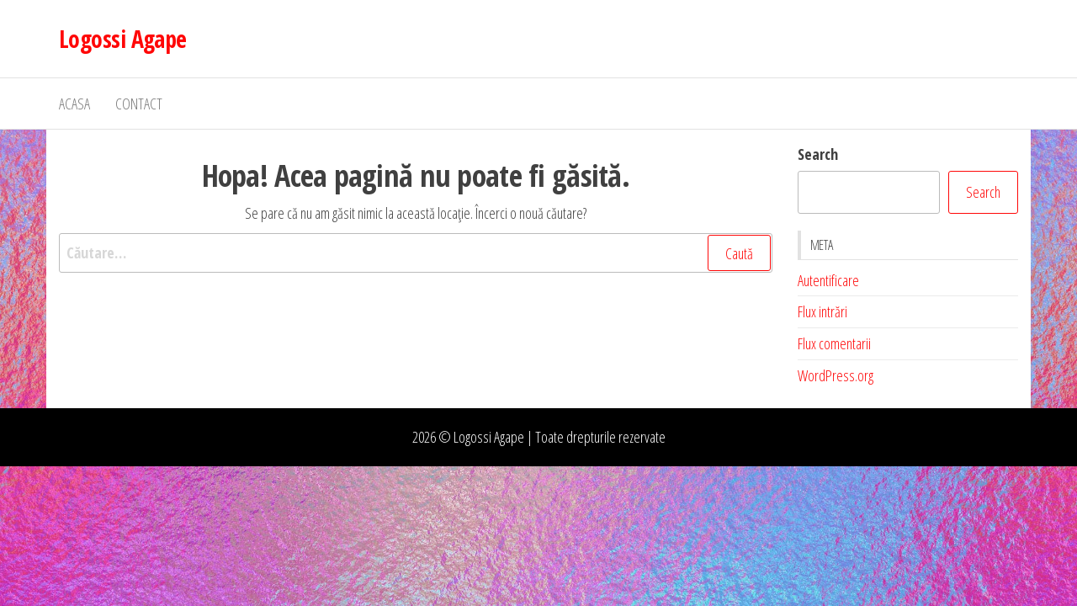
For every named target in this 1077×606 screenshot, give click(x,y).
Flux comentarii (834, 343)
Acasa (74, 103)
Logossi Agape (123, 39)
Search (818, 154)
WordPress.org (835, 375)
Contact (138, 103)
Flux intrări (822, 311)
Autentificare (828, 280)
